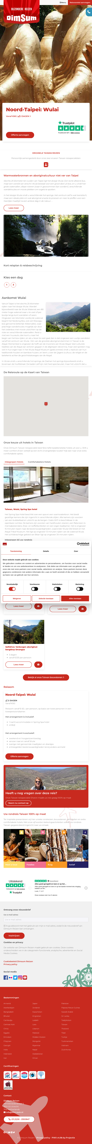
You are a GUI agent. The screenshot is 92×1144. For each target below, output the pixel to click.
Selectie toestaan (46, 598)
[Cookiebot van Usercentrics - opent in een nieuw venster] (78, 544)
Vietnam (65, 1045)
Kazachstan (37, 1012)
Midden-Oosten (38, 1037)
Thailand (65, 1029)
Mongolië (36, 1041)
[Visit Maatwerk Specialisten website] (8, 1084)
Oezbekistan (37, 1054)
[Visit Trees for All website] (41, 1074)
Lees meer (14, 208)
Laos (34, 1024)
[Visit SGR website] (8, 1074)
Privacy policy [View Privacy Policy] (43, 1138)
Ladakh (35, 1020)
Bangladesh (9, 1012)
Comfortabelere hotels (39, 462)
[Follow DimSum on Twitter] (15, 977)
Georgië (7, 1045)
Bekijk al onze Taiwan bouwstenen (46, 677)
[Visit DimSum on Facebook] (6, 977)
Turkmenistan (67, 1041)
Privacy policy (10, 964)
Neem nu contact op (18, 803)
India (6, 1050)
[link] (14, 848)
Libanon (35, 1029)
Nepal (34, 1050)
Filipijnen (7, 1041)
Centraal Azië (9, 1024)
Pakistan (65, 1003)
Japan (34, 1003)
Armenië (7, 1003)
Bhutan (7, 1016)
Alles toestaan (75, 598)
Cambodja (8, 1020)
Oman (35, 1058)
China (6, 1029)
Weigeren (17, 598)
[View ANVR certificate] (24, 1074)
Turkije (64, 1037)
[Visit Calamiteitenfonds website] (33, 1074)
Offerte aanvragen (20, 135)
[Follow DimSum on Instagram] (20, 977)
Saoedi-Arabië (67, 1012)
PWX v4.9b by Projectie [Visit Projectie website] (63, 1138)
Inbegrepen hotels (14, 462)
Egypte (6, 1033)
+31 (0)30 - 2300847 (19, 1119)
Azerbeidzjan (9, 1008)
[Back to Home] (22, 12)
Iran (5, 1058)
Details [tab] (46, 551)
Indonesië (8, 1054)
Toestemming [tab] (16, 551)
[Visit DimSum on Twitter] (14, 1132)
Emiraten (7, 1037)
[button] (6, 285)
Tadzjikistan (66, 1020)
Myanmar (36, 1045)
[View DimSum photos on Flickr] (10, 977)
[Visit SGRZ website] (16, 1074)
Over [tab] (76, 551)
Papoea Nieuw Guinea (70, 1008)
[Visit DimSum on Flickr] (12, 1132)
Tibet (63, 1033)
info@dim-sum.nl (13, 1112)
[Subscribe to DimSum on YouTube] (25, 977)
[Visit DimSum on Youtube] (9, 1132)
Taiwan (64, 1024)
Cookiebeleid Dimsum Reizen (18, 961)
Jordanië (36, 1008)
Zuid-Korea (66, 1050)
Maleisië (35, 1033)
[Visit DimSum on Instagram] (7, 1132)
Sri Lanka (65, 1016)
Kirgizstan (36, 1016)
